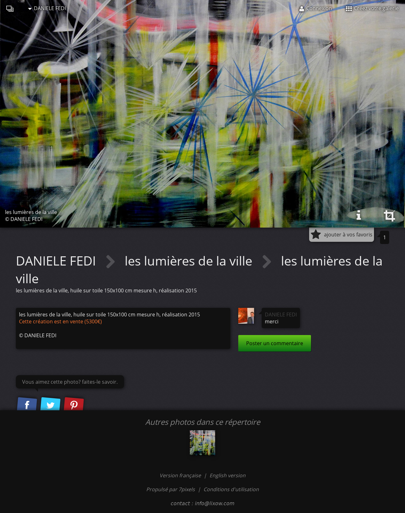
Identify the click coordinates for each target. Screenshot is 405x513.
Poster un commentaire (274, 343)
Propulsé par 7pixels (170, 489)
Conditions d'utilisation (231, 489)
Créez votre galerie (372, 8)
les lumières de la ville (190, 260)
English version (227, 475)
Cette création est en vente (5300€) (60, 321)
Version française (180, 475)
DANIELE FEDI (47, 8)
